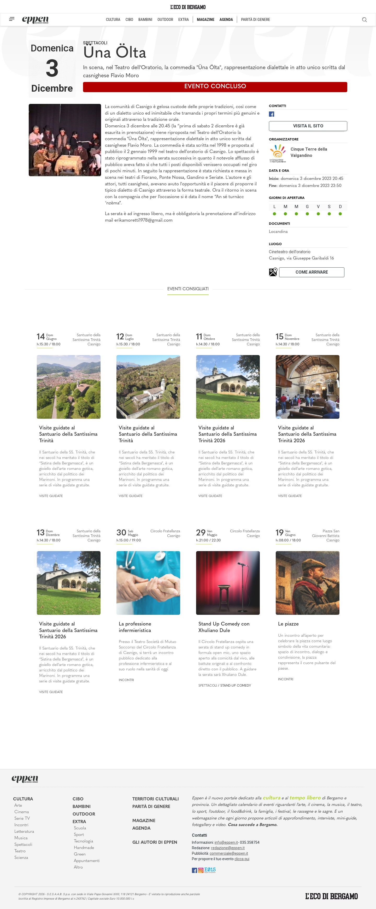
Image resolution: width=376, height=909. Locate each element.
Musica (21, 838)
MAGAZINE (205, 19)
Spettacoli (95, 42)
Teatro (20, 851)
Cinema (21, 812)
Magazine (143, 821)
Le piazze (288, 624)
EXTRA (183, 19)
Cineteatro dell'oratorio (289, 251)
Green (80, 854)
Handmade (84, 848)
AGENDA (226, 19)
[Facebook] (271, 113)
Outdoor (84, 814)
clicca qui (241, 859)
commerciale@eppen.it (229, 853)
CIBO (129, 19)
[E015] (210, 869)
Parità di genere (151, 807)
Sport (79, 835)
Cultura (23, 799)
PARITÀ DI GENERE (255, 19)
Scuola (80, 828)
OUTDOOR (165, 19)
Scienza (21, 858)
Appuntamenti (87, 861)
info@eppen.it (226, 842)
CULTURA (113, 19)
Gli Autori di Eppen (154, 843)
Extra (79, 822)
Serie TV (22, 819)
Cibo (78, 799)
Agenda (141, 829)
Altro (78, 867)
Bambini (82, 807)
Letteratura (24, 832)
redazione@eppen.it (228, 848)
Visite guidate (51, 496)
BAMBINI (145, 19)
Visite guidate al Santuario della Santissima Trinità (68, 435)
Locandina (278, 232)
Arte (18, 806)
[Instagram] (200, 869)
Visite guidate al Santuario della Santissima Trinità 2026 (227, 435)
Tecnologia (83, 841)
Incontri (126, 680)
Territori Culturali (155, 799)
